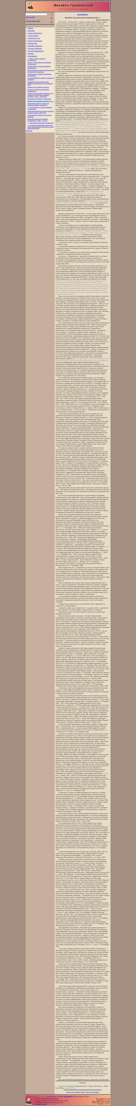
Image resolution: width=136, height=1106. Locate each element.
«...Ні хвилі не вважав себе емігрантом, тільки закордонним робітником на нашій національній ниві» (40, 135)
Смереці (44, 1104)
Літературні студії (34, 40)
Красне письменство (35, 42)
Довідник (29, 140)
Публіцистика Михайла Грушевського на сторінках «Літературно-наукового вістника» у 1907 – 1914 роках (40, 101)
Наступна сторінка (92, 1092)
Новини (30, 28)
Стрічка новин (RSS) (33, 21)
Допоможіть (68, 1096)
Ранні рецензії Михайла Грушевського (41, 131)
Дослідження (32, 59)
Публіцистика (32, 45)
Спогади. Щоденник (35, 51)
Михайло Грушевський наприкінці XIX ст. (40, 108)
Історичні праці (33, 37)
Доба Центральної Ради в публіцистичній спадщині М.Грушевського (40, 75)
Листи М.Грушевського (36, 54)
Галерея (31, 57)
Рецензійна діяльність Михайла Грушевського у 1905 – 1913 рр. (37, 128)
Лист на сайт (30, 17)
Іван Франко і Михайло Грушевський (39, 105)
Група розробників (51, 1098)
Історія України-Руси (35, 34)
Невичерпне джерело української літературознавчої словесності (38, 111)
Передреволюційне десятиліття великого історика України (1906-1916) (40, 119)
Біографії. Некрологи (35, 48)
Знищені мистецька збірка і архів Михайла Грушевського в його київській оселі (40, 89)
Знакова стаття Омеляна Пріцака (38, 93)
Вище (83, 1092)
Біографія (31, 31)
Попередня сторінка (73, 1092)
